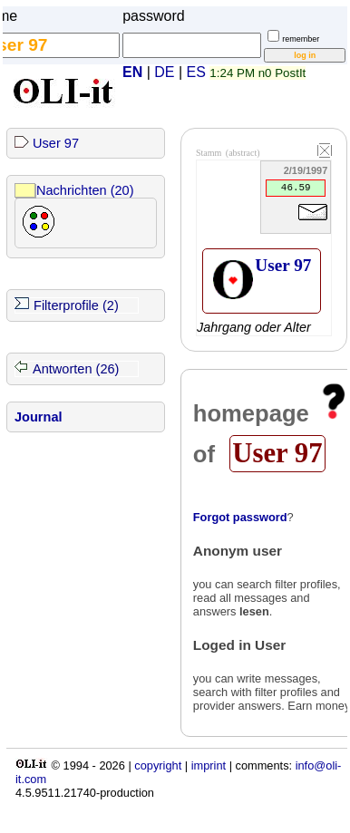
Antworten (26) (76, 369)
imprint (208, 765)
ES (196, 72)
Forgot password (240, 517)
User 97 (56, 143)
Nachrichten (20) (85, 190)
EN (132, 72)
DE (164, 72)
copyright (157, 765)
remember (300, 39)
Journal (39, 417)
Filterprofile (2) (76, 305)
